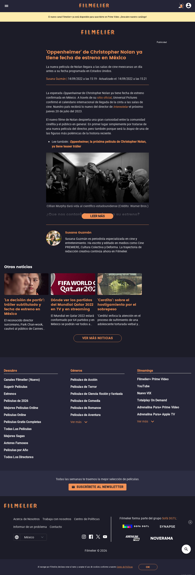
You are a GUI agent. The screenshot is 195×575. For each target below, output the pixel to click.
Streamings (145, 370)
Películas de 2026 (16, 401)
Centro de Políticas (125, 567)
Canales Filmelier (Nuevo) (22, 380)
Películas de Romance (85, 408)
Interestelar (120, 107)
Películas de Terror (83, 387)
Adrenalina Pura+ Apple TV (156, 414)
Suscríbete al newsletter (97, 487)
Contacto (56, 527)
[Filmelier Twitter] (98, 537)
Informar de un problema (30, 527)
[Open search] (186, 549)
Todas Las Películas (18, 429)
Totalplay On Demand (152, 400)
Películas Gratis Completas (22, 422)
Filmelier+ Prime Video (153, 379)
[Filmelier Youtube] (105, 537)
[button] (42, 537)
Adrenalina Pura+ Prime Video (158, 407)
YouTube (143, 386)
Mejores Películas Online (21, 408)
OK (148, 567)
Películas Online (15, 415)
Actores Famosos (16, 443)
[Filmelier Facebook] (91, 537)
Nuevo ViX (144, 393)
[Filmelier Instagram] (84, 537)
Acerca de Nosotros (26, 519)
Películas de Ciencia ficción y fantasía (96, 394)
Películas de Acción (84, 380)
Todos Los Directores (18, 457)
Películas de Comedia (85, 401)
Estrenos (10, 394)
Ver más (79, 422)
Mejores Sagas (14, 436)
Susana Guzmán (56, 79)
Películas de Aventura (85, 415)
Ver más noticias (97, 338)
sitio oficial (104, 97)
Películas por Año (16, 450)
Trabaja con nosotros (56, 519)
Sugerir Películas (15, 387)
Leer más (97, 216)
